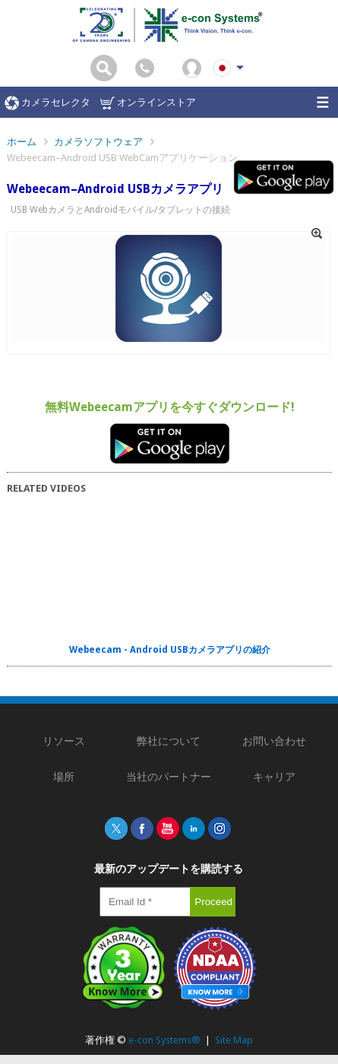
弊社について (169, 741)
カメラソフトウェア (98, 141)
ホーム (21, 141)
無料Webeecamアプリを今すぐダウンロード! (170, 407)
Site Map (234, 1040)
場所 (63, 777)
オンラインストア (148, 103)
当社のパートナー (168, 777)
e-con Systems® (164, 1040)
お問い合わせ (274, 741)
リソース (64, 741)
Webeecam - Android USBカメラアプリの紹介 (169, 649)
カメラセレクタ (47, 103)
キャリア (274, 777)
